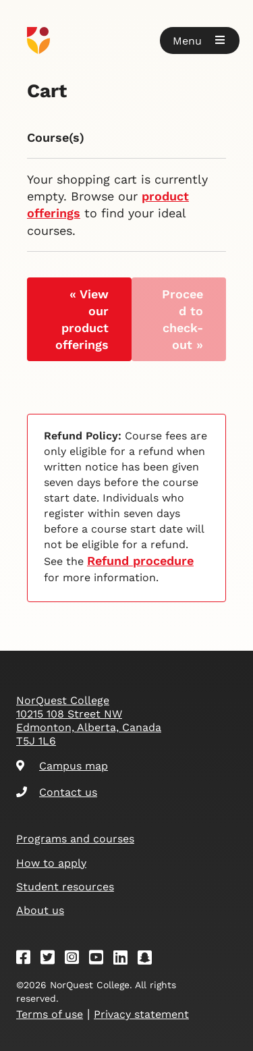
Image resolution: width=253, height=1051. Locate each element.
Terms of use (49, 1014)
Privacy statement (141, 1014)
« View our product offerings (82, 319)
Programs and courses (75, 838)
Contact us (56, 792)
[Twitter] (51, 959)
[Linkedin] (124, 959)
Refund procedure (140, 561)
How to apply (51, 863)
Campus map (62, 765)
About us (40, 910)
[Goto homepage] (126, 40)
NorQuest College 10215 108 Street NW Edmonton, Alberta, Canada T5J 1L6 (88, 720)
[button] (200, 40)
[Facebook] (27, 959)
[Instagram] (76, 959)
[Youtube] (100, 959)
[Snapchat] (149, 959)
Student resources (65, 886)
